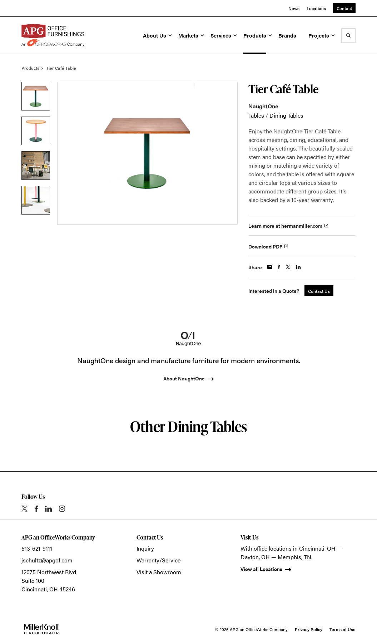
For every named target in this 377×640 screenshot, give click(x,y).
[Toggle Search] (348, 35)
